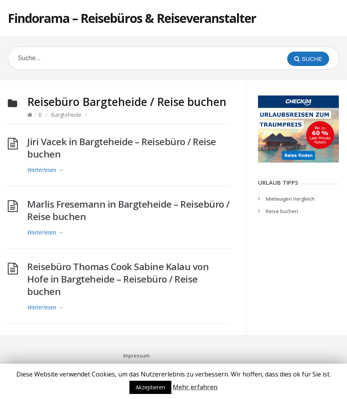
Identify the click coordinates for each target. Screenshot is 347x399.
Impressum (136, 355)
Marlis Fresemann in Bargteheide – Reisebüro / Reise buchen (128, 210)
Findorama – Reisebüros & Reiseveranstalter (132, 18)
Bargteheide (66, 114)
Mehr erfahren (195, 387)
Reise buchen (282, 211)
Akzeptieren (150, 387)
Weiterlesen (45, 169)
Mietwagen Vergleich (290, 198)
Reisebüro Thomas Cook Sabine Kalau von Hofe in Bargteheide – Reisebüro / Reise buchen (118, 279)
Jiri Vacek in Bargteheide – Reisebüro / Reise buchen (121, 147)
